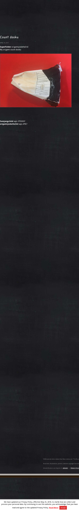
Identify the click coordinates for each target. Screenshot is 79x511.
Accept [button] (63, 508)
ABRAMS (65, 468)
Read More (53, 508)
